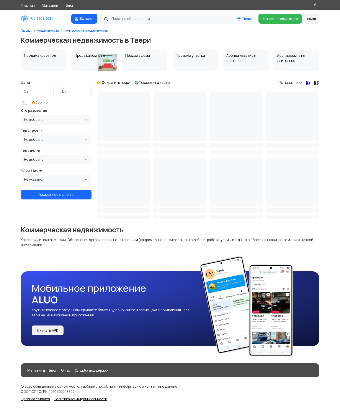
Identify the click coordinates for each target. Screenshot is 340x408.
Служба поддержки (91, 370)
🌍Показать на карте (152, 82)
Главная (28, 5)
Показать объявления (56, 194)
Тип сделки (30, 150)
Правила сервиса (35, 399)
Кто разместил (34, 110)
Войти (311, 19)
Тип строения (32, 130)
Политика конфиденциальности (80, 399)
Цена (25, 82)
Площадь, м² (31, 170)
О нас (66, 370)
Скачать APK (47, 330)
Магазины (50, 5)
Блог (70, 5)
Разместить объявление (280, 19)
